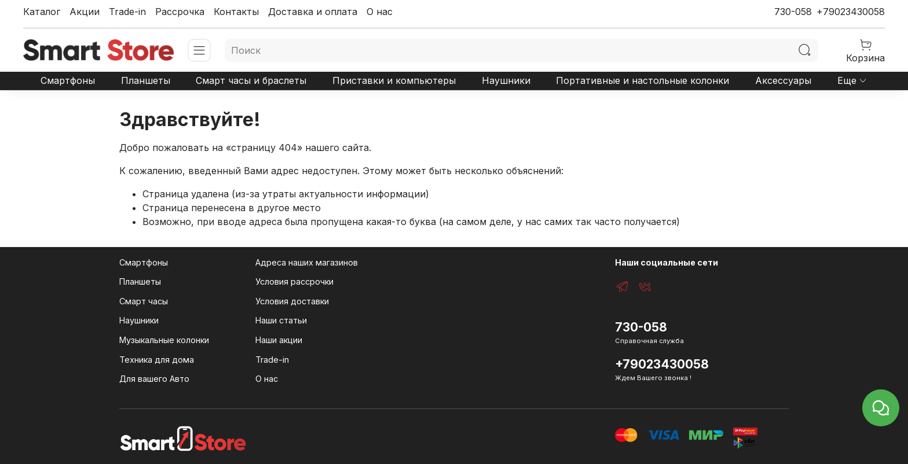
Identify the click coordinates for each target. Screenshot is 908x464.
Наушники (506, 80)
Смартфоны (68, 80)
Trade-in (127, 11)
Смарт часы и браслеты (251, 80)
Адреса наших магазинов (306, 262)
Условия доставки (292, 301)
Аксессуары (783, 80)
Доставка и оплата (312, 11)
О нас (380, 11)
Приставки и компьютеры (394, 80)
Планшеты (145, 80)
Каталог (41, 11)
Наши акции (278, 340)
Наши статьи (281, 320)
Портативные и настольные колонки (642, 80)
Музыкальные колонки (164, 340)
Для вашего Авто (154, 379)
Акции (84, 11)
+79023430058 (851, 11)
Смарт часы (143, 301)
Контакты (236, 11)
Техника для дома (156, 359)
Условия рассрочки (294, 281)
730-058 (793, 11)
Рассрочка (179, 11)
